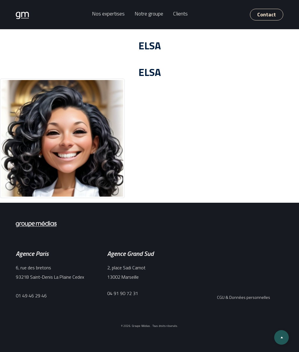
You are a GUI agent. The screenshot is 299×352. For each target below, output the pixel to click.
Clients (180, 14)
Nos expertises (108, 14)
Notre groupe (149, 14)
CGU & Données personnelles (243, 297)
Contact (266, 14)
